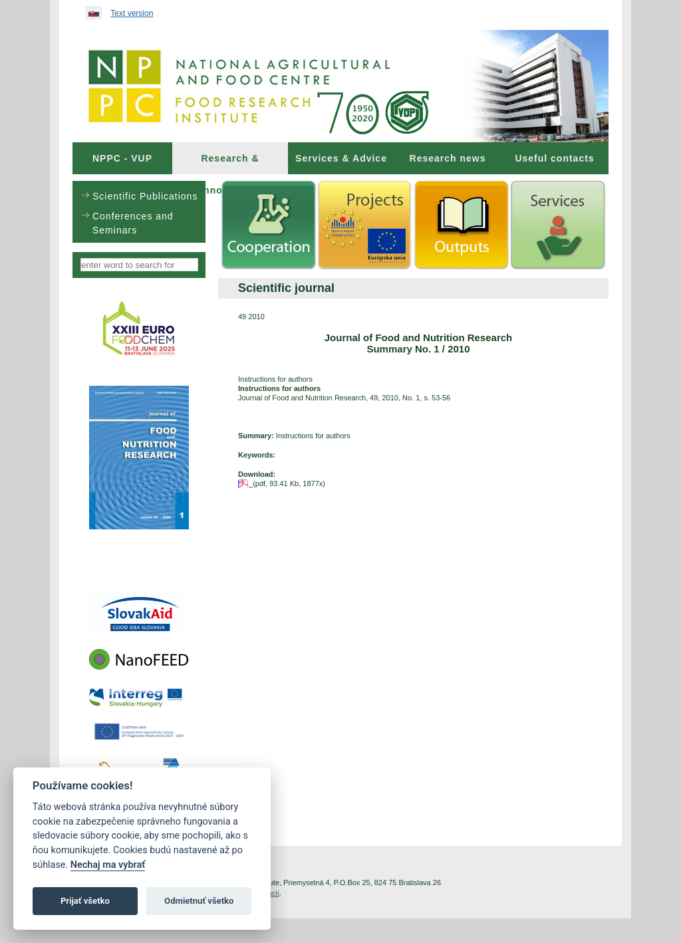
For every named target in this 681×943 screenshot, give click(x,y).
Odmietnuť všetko (198, 901)
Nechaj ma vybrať (107, 865)
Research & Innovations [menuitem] (230, 163)
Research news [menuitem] (448, 158)
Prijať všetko (85, 901)
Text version (131, 13)
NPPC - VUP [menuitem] (122, 158)
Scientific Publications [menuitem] (145, 196)
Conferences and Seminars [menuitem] (133, 223)
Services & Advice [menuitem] (341, 158)
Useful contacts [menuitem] (554, 158)
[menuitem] (122, 158)
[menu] (139, 212)
